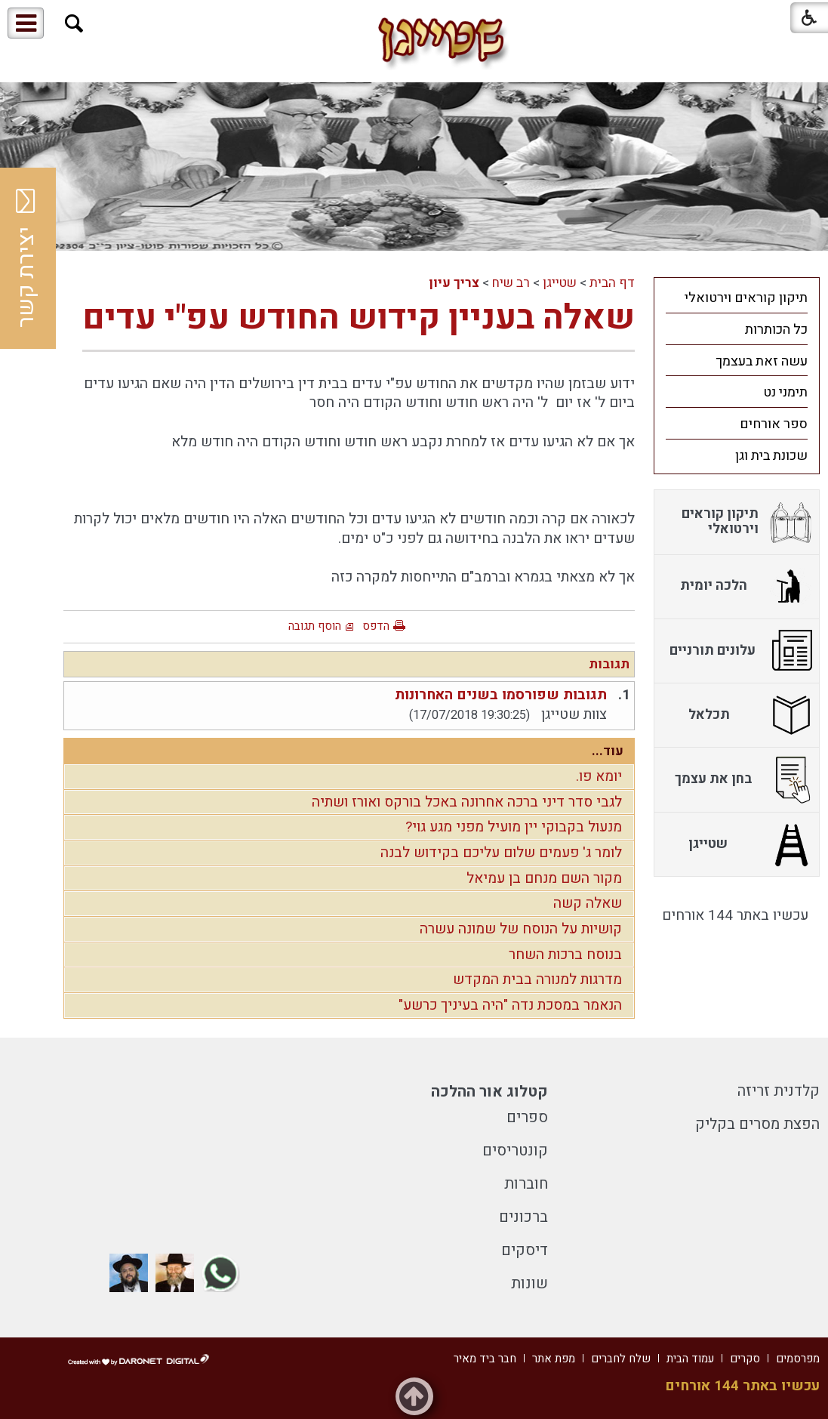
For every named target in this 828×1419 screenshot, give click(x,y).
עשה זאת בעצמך (762, 361)
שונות (529, 1283)
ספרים (527, 1117)
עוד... (607, 751)
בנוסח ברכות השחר (565, 954)
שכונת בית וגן (771, 456)
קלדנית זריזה (778, 1091)
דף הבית (612, 282)
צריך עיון (454, 282)
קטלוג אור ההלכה (489, 1092)
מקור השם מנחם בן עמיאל (544, 878)
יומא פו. (599, 776)
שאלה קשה (587, 903)
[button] (74, 24)
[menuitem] (737, 297)
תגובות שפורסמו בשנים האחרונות (501, 694)
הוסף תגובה (314, 626)
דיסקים (524, 1250)
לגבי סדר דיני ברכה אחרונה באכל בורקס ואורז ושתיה (467, 802)
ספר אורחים (774, 424)
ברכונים (523, 1217)
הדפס (375, 626)
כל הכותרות (776, 329)
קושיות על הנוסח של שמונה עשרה (521, 928)
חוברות (526, 1184)
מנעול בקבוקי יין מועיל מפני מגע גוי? (513, 827)
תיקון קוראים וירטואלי (746, 298)
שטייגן (560, 282)
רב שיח (511, 282)
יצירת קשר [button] (26, 258)
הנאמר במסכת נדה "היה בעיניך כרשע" (510, 1005)
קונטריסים (515, 1150)
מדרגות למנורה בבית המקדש (537, 979)
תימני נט (785, 392)
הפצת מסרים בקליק (757, 1124)
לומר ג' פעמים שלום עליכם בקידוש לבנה (501, 852)
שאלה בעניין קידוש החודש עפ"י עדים (358, 318)
